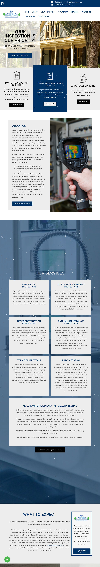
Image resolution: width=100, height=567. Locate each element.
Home (27, 12)
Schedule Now (44, 16)
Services (74, 12)
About (34, 12)
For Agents (86, 12)
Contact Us (30, 16)
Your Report (63, 12)
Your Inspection (47, 12)
